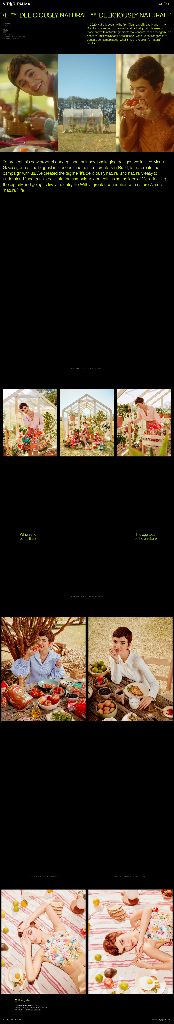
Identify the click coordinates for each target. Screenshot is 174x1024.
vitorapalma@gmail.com (160, 1019)
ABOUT (164, 4)
